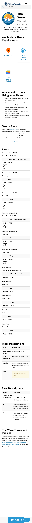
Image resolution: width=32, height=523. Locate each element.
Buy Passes (16, 520)
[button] (26, 4)
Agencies (4, 7)
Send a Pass (13, 129)
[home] (12, 4)
